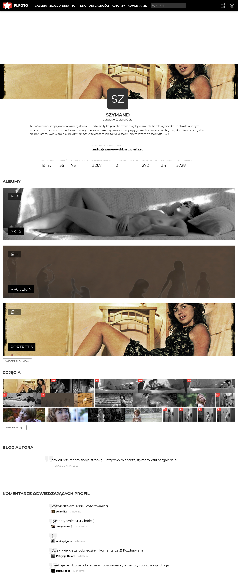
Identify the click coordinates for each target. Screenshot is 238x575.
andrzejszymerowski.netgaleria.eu (117, 149)
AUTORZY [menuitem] (118, 5)
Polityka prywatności (38, 567)
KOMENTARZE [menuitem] (137, 5)
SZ (117, 98)
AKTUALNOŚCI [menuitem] (99, 5)
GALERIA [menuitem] (41, 5)
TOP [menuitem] (74, 5)
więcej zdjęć (14, 348)
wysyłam (177, 521)
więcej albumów (17, 245)
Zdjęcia (12, 256)
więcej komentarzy (19, 536)
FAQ (51, 561)
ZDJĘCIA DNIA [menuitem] (59, 5)
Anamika (61, 432)
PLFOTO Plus (34, 561)
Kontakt (82, 561)
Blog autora (18, 368)
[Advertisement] (119, 37)
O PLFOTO (12, 561)
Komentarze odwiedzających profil (46, 414)
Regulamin (12, 567)
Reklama (66, 561)
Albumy (12, 181)
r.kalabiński (63, 506)
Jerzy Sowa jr (64, 447)
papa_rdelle (63, 492)
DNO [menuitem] (83, 5)
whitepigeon (64, 462)
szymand (118, 115)
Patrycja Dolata (65, 477)
